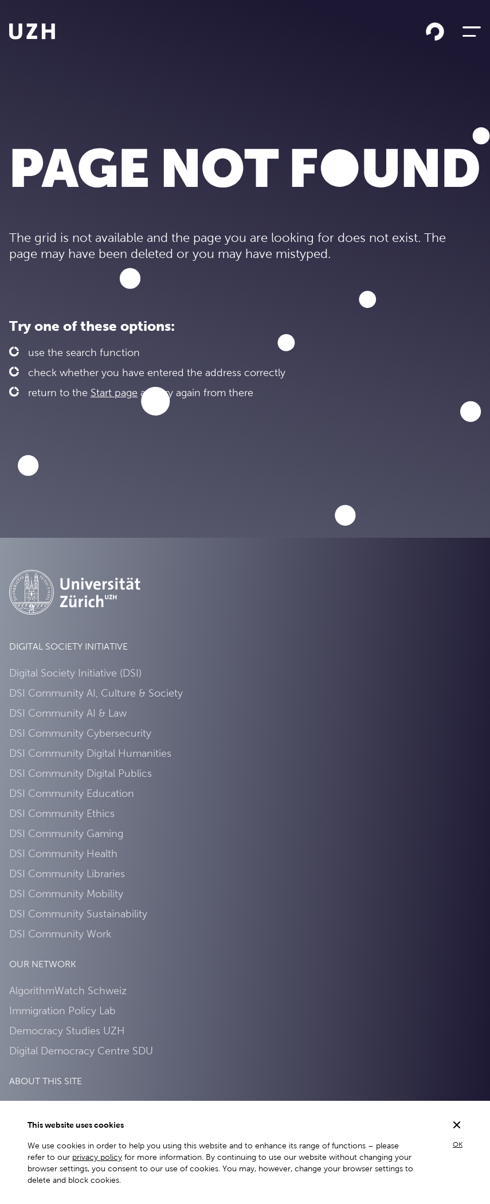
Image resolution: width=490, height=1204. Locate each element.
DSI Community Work (60, 934)
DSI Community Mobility (66, 894)
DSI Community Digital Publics (80, 773)
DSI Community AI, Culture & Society (96, 693)
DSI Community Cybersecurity (80, 733)
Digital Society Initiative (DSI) (75, 673)
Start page (114, 392)
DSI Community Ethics (62, 813)
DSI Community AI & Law (68, 713)
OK (457, 1144)
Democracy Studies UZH (67, 1031)
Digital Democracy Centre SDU (81, 1051)
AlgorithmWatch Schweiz (68, 990)
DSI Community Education (71, 793)
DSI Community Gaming (66, 833)
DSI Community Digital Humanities (90, 753)
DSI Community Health (63, 853)
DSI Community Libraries (67, 873)
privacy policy (97, 1157)
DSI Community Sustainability (78, 914)
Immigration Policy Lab (62, 1010)
